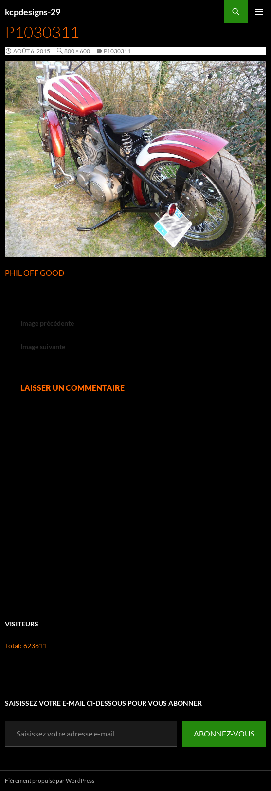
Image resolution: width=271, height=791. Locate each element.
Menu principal (259, 22)
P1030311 (117, 51)
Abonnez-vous (224, 733)
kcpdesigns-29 (32, 11)
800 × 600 (77, 51)
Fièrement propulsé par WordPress (49, 780)
